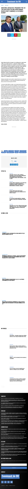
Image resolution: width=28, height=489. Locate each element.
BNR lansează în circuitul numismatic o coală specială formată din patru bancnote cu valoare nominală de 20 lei (13, 302)
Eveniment (4, 232)
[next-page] (3, 386)
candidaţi (16, 151)
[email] (14, 465)
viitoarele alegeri (23, 152)
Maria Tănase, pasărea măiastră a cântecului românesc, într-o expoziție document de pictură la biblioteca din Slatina (13, 455)
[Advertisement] (14, 50)
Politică (6, 5)
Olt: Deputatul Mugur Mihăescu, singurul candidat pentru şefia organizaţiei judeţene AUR (18, 199)
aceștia (6, 151)
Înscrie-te (14, 467)
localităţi (3, 152)
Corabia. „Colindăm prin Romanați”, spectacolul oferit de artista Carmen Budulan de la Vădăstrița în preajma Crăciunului (14, 446)
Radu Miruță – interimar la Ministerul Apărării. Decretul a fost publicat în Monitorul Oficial (18, 336)
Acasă (2, 5)
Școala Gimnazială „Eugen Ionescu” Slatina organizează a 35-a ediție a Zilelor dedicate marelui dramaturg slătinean (13, 416)
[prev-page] (2, 386)
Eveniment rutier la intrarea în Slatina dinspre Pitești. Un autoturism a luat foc (13, 234)
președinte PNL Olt (10, 152)
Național (4, 278)
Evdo (15, 161)
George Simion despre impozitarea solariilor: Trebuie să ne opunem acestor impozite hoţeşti (18, 191)
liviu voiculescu (23, 151)
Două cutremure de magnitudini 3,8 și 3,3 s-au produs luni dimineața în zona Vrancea (13, 280)
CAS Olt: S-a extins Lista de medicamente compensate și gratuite (12, 398)
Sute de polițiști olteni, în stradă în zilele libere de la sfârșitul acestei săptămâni (17, 369)
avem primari (11, 151)
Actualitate (4, 254)
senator (16, 152)
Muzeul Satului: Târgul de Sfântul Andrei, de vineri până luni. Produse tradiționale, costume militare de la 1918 (18, 347)
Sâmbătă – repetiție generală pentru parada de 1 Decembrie (18, 358)
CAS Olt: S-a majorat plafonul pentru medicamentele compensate (12, 405)
